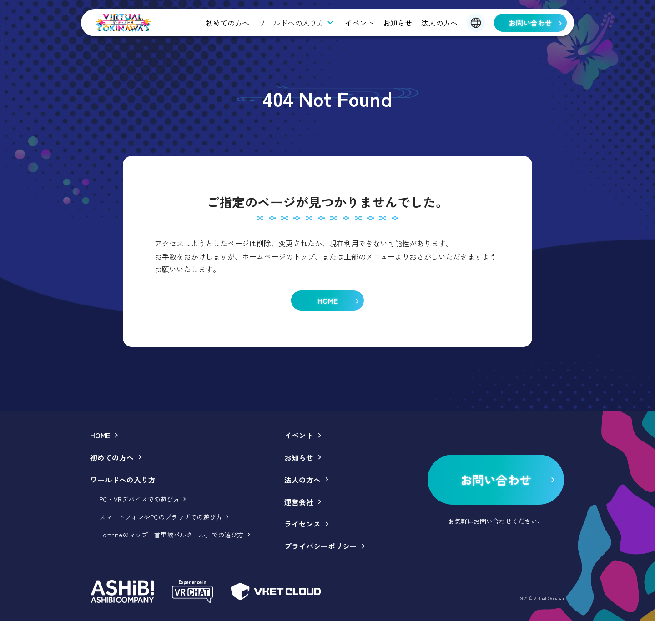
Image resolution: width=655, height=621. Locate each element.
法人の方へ (439, 22)
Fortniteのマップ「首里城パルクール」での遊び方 (171, 534)
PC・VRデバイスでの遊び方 (139, 499)
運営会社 (298, 501)
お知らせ (397, 22)
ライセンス (302, 523)
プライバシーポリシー (320, 546)
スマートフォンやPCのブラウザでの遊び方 (160, 516)
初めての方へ (227, 22)
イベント (359, 22)
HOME (100, 435)
